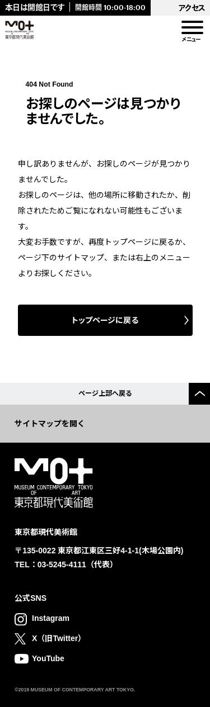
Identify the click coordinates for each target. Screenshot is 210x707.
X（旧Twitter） (59, 638)
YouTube (48, 658)
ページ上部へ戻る (105, 393)
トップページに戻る (105, 320)
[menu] (191, 27)
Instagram (50, 618)
